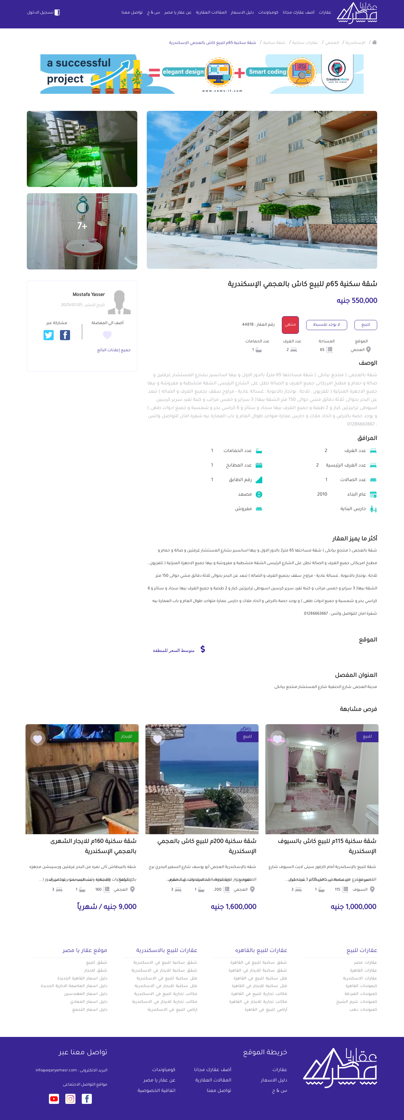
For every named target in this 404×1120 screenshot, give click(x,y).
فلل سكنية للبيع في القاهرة (260, 979)
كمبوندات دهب (363, 1010)
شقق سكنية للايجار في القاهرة (258, 971)
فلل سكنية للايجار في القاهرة (259, 986)
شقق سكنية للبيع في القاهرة (258, 963)
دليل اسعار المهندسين (85, 994)
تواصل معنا (132, 13)
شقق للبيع (96, 963)
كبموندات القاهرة (361, 986)
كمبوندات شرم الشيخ (356, 1002)
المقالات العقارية (211, 13)
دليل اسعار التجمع (89, 1010)
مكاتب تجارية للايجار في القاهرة (258, 1002)
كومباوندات (268, 13)
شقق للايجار (95, 971)
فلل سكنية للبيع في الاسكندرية (167, 979)
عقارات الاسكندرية (360, 979)
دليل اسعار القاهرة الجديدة (82, 979)
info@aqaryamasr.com (56, 1071)
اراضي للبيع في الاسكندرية (172, 1010)
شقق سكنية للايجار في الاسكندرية (164, 971)
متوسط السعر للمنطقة (179, 649)
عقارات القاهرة (363, 971)
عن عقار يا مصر (178, 13)
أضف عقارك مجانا (298, 13)
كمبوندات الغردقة (361, 994)
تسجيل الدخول (44, 12)
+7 (82, 227)
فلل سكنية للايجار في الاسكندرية (166, 986)
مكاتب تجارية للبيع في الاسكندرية (165, 994)
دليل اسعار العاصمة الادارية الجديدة (74, 986)
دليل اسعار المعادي (88, 1002)
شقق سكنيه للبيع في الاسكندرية (165, 963)
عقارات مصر (365, 963)
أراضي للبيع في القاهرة (266, 1010)
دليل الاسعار (242, 13)
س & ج (153, 13)
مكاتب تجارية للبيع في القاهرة (259, 994)
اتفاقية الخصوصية (156, 1091)
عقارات (325, 13)
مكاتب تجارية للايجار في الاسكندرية (164, 1002)
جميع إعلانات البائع (114, 350)
